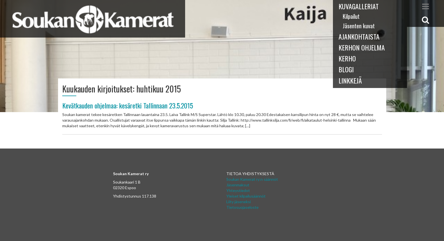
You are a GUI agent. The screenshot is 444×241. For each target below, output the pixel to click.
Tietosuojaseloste (242, 207)
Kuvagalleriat (359, 6)
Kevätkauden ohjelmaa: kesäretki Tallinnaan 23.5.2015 (127, 105)
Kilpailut (351, 16)
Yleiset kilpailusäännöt (246, 196)
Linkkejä (350, 80)
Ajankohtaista (359, 36)
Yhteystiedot (238, 190)
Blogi (346, 69)
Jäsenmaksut (237, 184)
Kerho (347, 58)
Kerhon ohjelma (362, 47)
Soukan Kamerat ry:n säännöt (252, 179)
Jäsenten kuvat (359, 26)
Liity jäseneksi (238, 201)
